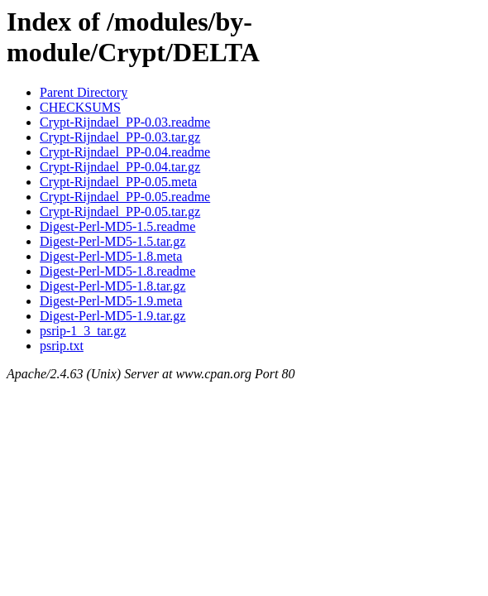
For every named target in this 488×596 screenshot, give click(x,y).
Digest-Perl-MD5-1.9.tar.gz (112, 316)
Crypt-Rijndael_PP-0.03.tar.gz (120, 137)
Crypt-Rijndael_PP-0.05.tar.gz (120, 211)
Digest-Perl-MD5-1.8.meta (111, 256)
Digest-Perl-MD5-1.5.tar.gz (112, 241)
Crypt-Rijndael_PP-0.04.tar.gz (120, 167)
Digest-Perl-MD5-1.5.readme (117, 226)
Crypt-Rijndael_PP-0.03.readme (125, 122)
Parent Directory (83, 92)
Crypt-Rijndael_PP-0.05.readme (125, 197)
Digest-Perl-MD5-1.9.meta (111, 301)
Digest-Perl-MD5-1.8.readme (117, 271)
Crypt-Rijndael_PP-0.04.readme (125, 152)
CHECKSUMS (80, 107)
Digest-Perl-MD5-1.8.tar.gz (112, 286)
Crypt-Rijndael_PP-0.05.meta (118, 182)
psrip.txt (62, 346)
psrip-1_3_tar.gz (83, 331)
